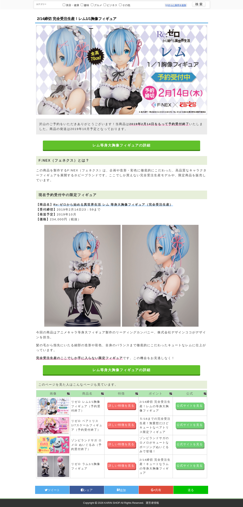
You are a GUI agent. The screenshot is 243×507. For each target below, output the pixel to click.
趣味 (85, 5)
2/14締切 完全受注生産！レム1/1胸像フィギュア (77, 19)
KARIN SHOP (112, 502)
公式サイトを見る (190, 405)
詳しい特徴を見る (121, 405)
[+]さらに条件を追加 (176, 5)
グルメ (97, 5)
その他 (124, 5)
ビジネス (110, 5)
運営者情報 (152, 502)
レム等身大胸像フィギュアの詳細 (121, 145)
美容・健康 (71, 5)
